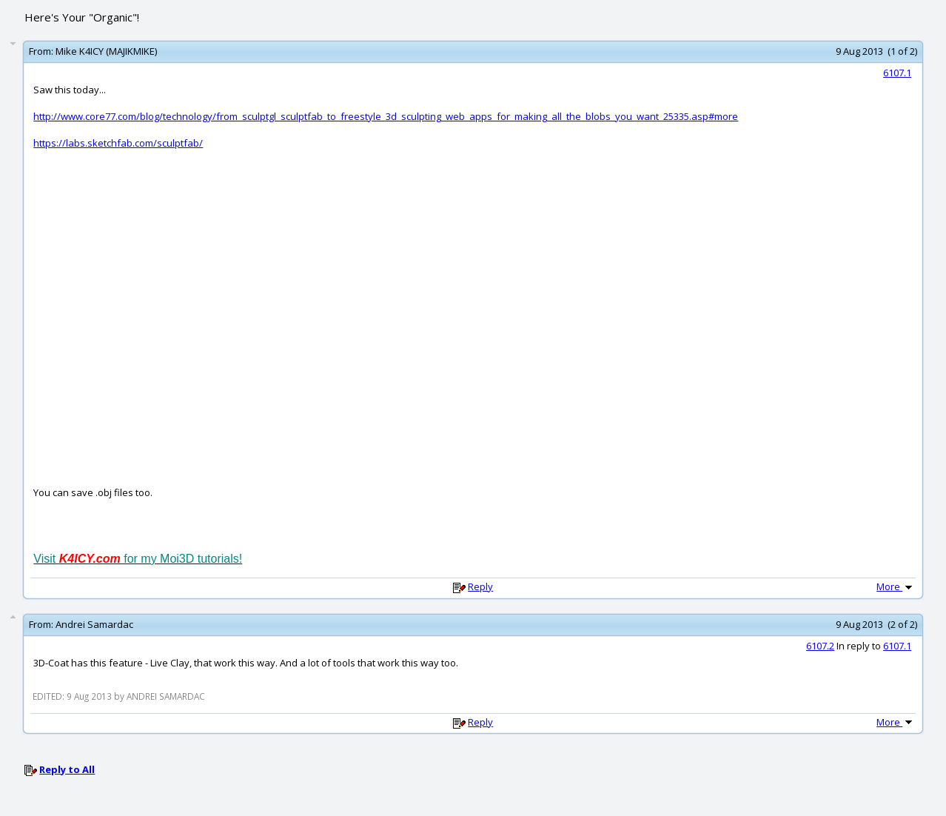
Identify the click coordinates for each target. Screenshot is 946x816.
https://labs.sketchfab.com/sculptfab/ (118, 143)
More (895, 586)
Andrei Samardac (94, 624)
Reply (480, 586)
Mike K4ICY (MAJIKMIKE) (106, 51)
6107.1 (897, 72)
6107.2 (820, 645)
